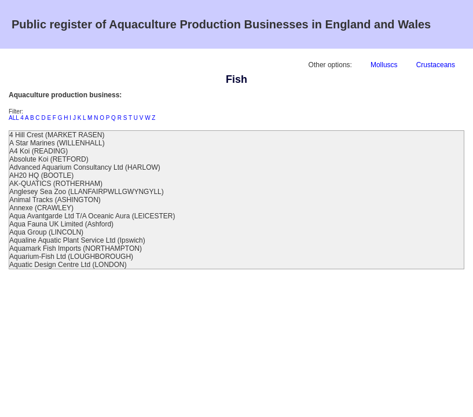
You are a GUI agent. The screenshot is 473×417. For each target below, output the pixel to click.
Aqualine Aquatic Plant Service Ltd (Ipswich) (77, 240)
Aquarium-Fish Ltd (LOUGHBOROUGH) (71, 257)
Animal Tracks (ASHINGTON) (55, 200)
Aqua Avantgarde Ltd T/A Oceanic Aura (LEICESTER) (92, 216)
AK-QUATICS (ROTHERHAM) (55, 184)
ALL (14, 118)
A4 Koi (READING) (38, 151)
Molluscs (384, 65)
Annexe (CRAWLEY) (41, 208)
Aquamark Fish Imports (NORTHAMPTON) (75, 248)
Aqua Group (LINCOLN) (46, 232)
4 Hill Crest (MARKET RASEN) (56, 135)
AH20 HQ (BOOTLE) (41, 175)
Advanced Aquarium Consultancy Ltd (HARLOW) (84, 167)
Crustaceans (435, 65)
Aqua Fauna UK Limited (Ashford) (61, 224)
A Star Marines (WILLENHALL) (57, 143)
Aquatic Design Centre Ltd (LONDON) (68, 265)
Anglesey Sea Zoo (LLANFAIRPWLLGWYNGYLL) (86, 192)
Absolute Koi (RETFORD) (49, 159)
